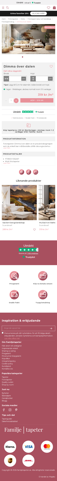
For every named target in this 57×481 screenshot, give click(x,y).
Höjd (32, 73)
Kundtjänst (6, 366)
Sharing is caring (9, 351)
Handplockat (7, 398)
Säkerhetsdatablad (9, 421)
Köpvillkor (6, 358)
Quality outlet (7, 382)
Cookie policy (7, 364)
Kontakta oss (7, 369)
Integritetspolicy (9, 361)
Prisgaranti (6, 353)
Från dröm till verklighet (12, 346)
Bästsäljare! (50, 27)
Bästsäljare (6, 396)
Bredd (6, 73)
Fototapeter (7, 380)
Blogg (4, 401)
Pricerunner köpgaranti (11, 356)
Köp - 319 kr (36, 100)
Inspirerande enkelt (10, 348)
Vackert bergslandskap (13, 222)
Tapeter (5, 377)
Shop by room (8, 385)
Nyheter (5, 393)
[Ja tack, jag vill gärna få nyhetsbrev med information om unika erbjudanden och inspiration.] (28, 328)
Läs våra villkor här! (12, 338)
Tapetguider (7, 419)
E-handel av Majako (47, 477)
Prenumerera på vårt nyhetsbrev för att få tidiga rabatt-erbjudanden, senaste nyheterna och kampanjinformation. (28, 335)
